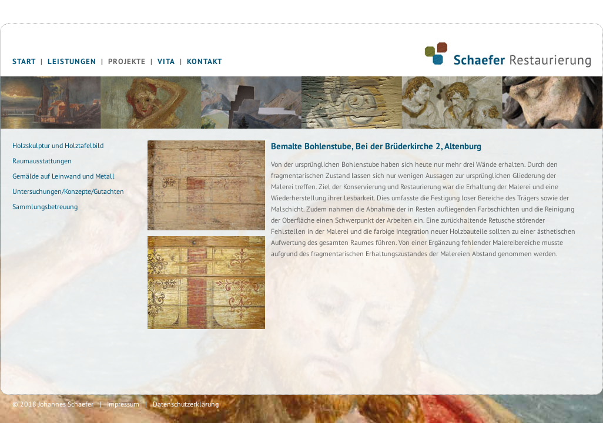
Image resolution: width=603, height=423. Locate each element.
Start (24, 61)
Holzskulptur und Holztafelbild (57, 145)
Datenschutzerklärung (186, 404)
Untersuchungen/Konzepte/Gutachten (68, 191)
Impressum (123, 404)
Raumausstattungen (42, 160)
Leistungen (72, 61)
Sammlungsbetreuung (45, 206)
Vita (166, 61)
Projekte (127, 61)
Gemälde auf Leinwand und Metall (63, 176)
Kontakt (204, 61)
